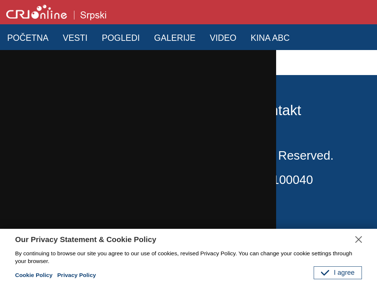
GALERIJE (174, 38)
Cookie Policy (34, 275)
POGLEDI (121, 38)
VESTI (75, 38)
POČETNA (27, 38)
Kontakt (277, 110)
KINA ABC (270, 38)
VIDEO (223, 38)
